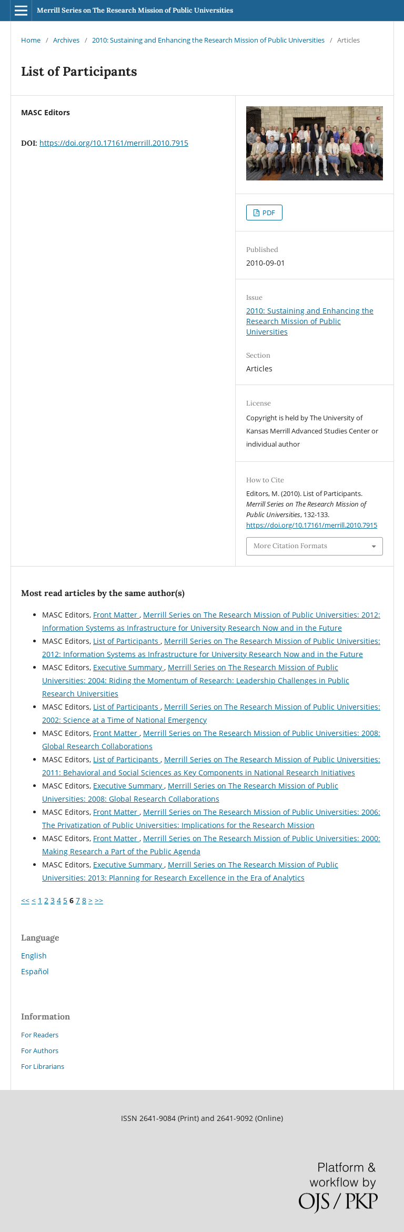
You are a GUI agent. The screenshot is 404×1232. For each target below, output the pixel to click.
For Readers (39, 1034)
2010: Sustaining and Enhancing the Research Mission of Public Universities (208, 40)
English (34, 956)
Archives (66, 40)
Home (31, 40)
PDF (268, 212)
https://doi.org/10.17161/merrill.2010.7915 (113, 143)
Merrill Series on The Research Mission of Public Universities (135, 10)
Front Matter (116, 615)
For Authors (39, 1050)
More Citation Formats (290, 545)
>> (99, 900)
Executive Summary (128, 667)
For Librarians (42, 1066)
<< (25, 900)
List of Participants (126, 641)
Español (35, 971)
